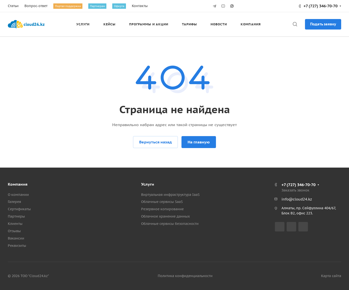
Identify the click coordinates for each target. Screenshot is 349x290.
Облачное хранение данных (165, 216)
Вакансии (16, 238)
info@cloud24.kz (296, 199)
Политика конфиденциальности (185, 276)
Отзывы (14, 231)
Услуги (147, 184)
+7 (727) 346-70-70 (321, 5)
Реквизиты (17, 245)
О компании (18, 194)
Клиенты (15, 223)
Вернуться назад (155, 142)
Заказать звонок (295, 190)
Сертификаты (19, 209)
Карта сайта (331, 276)
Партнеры (16, 216)
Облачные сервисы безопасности (170, 223)
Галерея (14, 202)
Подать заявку (323, 24)
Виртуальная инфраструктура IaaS (170, 194)
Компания (17, 184)
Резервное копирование (162, 209)
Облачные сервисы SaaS (162, 202)
